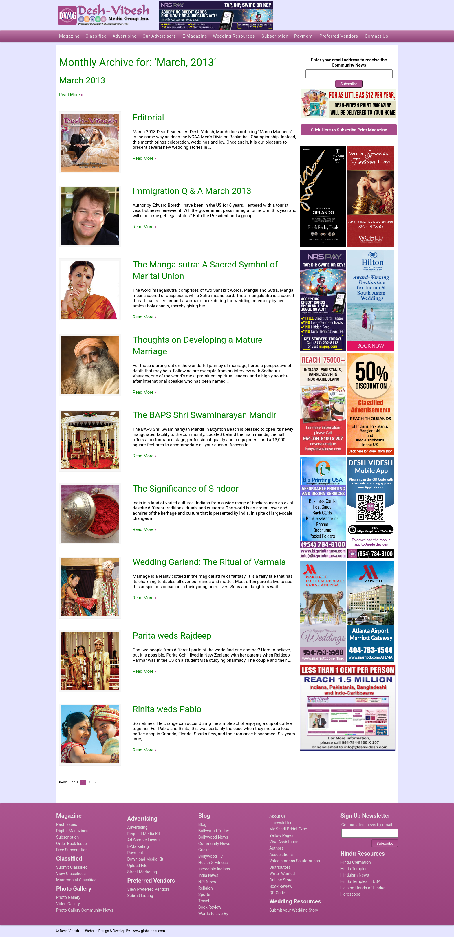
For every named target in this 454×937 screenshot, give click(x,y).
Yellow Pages (281, 835)
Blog (202, 824)
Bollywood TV (210, 856)
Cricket (204, 850)
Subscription (67, 837)
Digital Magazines (72, 830)
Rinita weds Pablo (167, 709)
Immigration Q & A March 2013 (192, 191)
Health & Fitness (213, 862)
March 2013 (82, 80)
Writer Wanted (282, 873)
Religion (205, 888)
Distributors (279, 867)
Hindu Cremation (355, 862)
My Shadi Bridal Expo (288, 829)
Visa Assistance (283, 841)
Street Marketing (142, 872)
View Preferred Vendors (148, 889)
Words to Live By (213, 913)
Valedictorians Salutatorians (294, 861)
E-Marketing (138, 846)
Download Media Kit (145, 859)
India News (208, 875)
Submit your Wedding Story (293, 910)
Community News (214, 843)
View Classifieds (71, 873)
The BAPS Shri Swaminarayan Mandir (204, 415)
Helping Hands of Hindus (362, 887)
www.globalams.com (149, 931)
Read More (69, 94)
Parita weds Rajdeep (172, 635)
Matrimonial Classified (76, 880)
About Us (277, 816)
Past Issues (66, 824)
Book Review (209, 907)
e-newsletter (280, 822)
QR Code (277, 892)
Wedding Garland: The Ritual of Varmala (209, 562)
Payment (135, 852)
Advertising (137, 827)
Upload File (137, 865)
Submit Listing (140, 895)
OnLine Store (280, 880)
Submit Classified (72, 867)
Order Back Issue (71, 843)
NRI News (207, 881)
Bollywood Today (213, 830)
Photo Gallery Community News (84, 910)
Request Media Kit (143, 833)
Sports (204, 894)
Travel (203, 901)
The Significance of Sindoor (186, 488)
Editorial (148, 117)
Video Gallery (68, 903)
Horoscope (350, 894)
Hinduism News (354, 875)
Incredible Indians (214, 869)
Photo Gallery (68, 897)
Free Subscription (72, 850)
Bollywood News (213, 837)
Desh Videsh (69, 931)
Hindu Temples (353, 868)
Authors (276, 848)
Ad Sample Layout (143, 840)
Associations (281, 854)
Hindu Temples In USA (360, 881)
